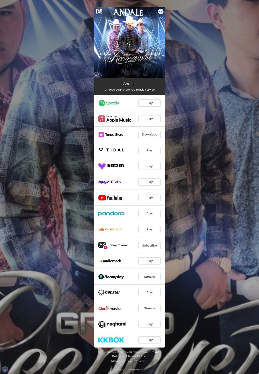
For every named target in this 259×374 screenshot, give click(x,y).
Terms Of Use (137, 356)
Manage (116, 361)
